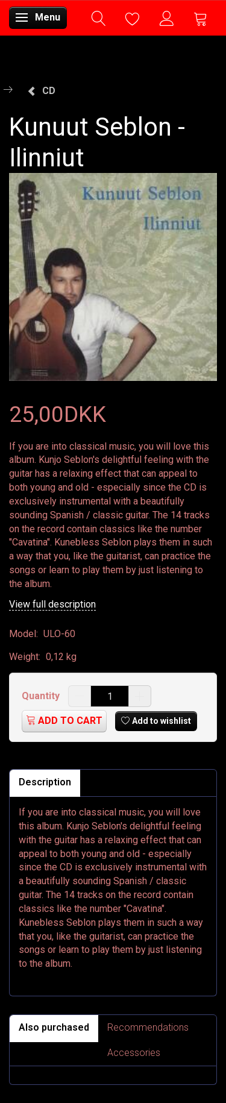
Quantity (42, 696)
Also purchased (54, 1027)
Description (45, 782)
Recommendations (148, 1027)
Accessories (133, 1052)
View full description (52, 604)
